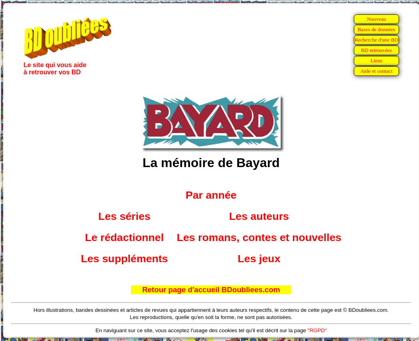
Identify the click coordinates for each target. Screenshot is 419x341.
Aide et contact (376, 71)
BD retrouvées (376, 50)
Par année (211, 195)
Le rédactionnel (124, 237)
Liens (377, 61)
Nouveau (376, 19)
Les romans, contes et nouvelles (259, 237)
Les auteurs (259, 216)
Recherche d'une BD (377, 40)
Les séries (124, 216)
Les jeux (259, 259)
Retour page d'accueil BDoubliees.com (211, 289)
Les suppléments (124, 259)
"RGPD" (317, 330)
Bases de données (376, 29)
